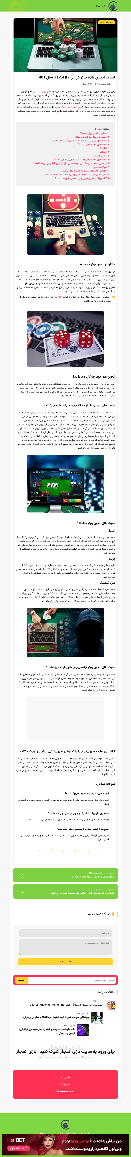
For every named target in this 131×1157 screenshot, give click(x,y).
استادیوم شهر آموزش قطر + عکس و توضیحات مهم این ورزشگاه (82, 893)
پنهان (99, 129)
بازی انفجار (100, 6)
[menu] (16, 6)
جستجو (21, 980)
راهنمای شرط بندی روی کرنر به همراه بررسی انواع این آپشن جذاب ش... (47, 1031)
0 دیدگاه (87, 84)
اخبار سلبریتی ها (65, 1091)
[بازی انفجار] (113, 6)
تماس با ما (65, 1077)
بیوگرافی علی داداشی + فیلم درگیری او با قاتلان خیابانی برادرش (56, 1017)
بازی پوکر (46, 91)
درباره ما (65, 1084)
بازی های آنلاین (106, 22)
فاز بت (57, 297)
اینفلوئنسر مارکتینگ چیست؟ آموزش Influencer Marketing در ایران (66, 1005)
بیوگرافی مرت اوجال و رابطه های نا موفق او (93, 877)
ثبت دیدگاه (65, 961)
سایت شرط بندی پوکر (71, 107)
